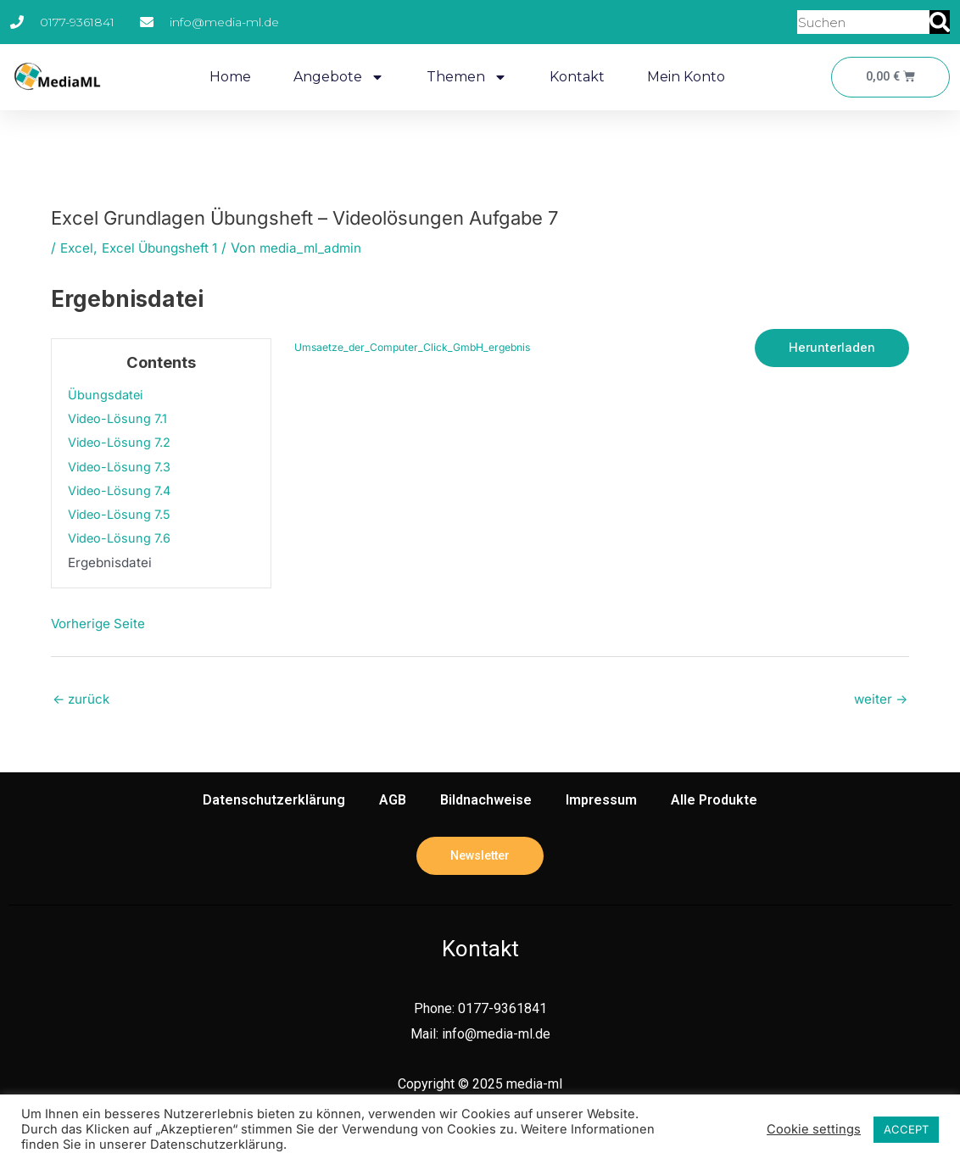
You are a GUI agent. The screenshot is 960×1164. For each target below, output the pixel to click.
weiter (879, 700)
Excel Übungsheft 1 (164, 247)
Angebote (336, 77)
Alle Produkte (714, 802)
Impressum (601, 802)
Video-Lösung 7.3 (121, 467)
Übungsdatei (106, 395)
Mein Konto (684, 77)
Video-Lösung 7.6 (121, 538)
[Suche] (939, 22)
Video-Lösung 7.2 (121, 442)
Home (227, 77)
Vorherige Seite (99, 623)
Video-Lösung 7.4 (121, 490)
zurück (83, 700)
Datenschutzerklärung (274, 802)
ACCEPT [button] (906, 1129)
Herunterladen (830, 348)
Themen (464, 77)
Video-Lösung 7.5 (121, 514)
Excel (77, 247)
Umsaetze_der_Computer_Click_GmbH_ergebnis (416, 348)
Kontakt (574, 77)
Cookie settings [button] (814, 1129)
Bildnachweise (486, 802)
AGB (392, 802)
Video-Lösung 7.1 (119, 418)
